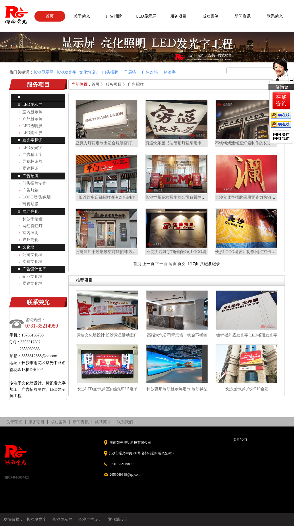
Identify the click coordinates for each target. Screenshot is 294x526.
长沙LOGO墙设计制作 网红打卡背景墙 (249, 252)
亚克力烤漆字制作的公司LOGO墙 (176, 252)
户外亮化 (30, 240)
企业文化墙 (32, 276)
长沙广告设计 (90, 519)
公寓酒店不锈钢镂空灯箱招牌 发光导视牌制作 (116, 252)
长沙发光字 (36, 519)
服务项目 (178, 16)
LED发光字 (32, 148)
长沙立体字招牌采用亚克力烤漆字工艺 (249, 197)
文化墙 (28, 247)
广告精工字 (32, 154)
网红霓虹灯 (32, 226)
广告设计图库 (34, 269)
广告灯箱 (30, 190)
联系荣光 (275, 16)
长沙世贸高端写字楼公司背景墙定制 (177, 197)
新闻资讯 (243, 16)
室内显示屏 (32, 112)
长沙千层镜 (32, 219)
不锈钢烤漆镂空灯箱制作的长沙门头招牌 (251, 143)
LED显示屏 (146, 16)
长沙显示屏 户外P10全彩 (246, 389)
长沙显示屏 (62, 519)
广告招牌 (114, 16)
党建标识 (30, 168)
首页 (50, 16)
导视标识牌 (32, 161)
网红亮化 (30, 211)
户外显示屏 (32, 119)
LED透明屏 (32, 126)
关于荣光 (82, 16)
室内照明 (30, 233)
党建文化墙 (32, 261)
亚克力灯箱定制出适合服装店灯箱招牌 (110, 143)
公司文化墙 (32, 255)
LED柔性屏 (32, 133)
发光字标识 (32, 140)
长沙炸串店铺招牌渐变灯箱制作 (107, 197)
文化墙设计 (118, 519)
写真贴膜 (30, 204)
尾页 (173, 264)
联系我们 (125, 422)
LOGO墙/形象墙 (36, 197)
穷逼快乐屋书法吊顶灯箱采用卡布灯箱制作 (183, 143)
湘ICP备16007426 (16, 477)
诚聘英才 (103, 422)
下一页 (161, 264)
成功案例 (210, 16)
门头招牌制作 (34, 183)
